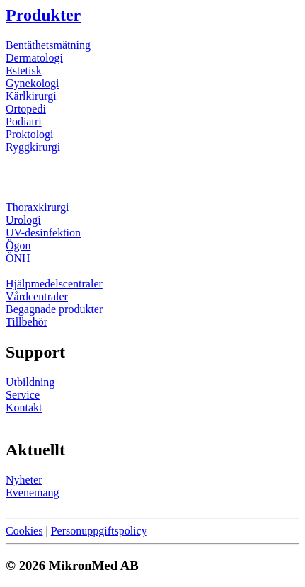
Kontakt (24, 407)
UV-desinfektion (43, 233)
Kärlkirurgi (31, 96)
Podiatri (24, 121)
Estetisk (24, 70)
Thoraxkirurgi (37, 207)
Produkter (43, 15)
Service (23, 395)
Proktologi (30, 134)
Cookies (24, 531)
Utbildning (30, 382)
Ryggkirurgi (33, 147)
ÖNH (18, 258)
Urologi (23, 220)
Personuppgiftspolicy (99, 531)
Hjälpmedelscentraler (54, 284)
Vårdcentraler (37, 296)
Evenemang (32, 492)
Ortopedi (26, 109)
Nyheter (24, 480)
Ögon (18, 245)
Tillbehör (26, 322)
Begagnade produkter (54, 309)
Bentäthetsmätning (48, 45)
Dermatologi (34, 58)
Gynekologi (32, 83)
